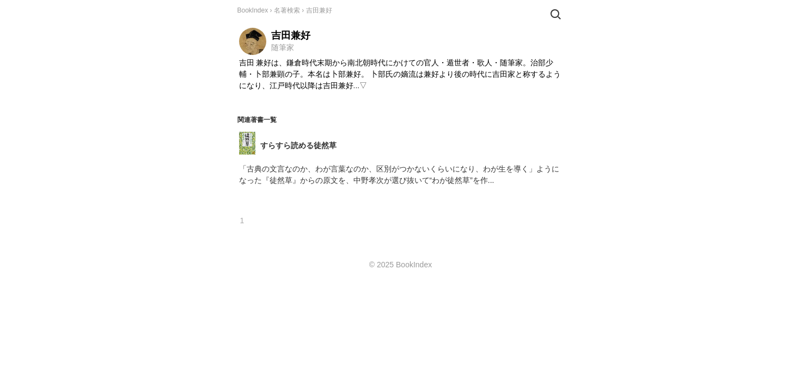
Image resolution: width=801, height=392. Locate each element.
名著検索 (287, 10)
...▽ (360, 85)
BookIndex (252, 10)
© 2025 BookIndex (400, 264)
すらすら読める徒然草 (298, 145)
